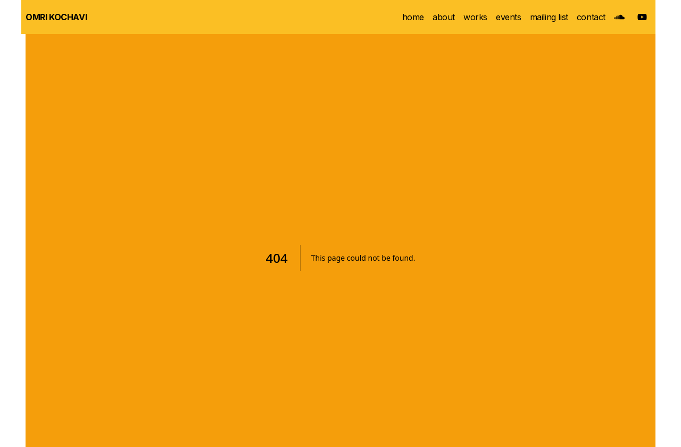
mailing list (549, 17)
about (444, 17)
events (508, 17)
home (413, 17)
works (475, 17)
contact (591, 17)
